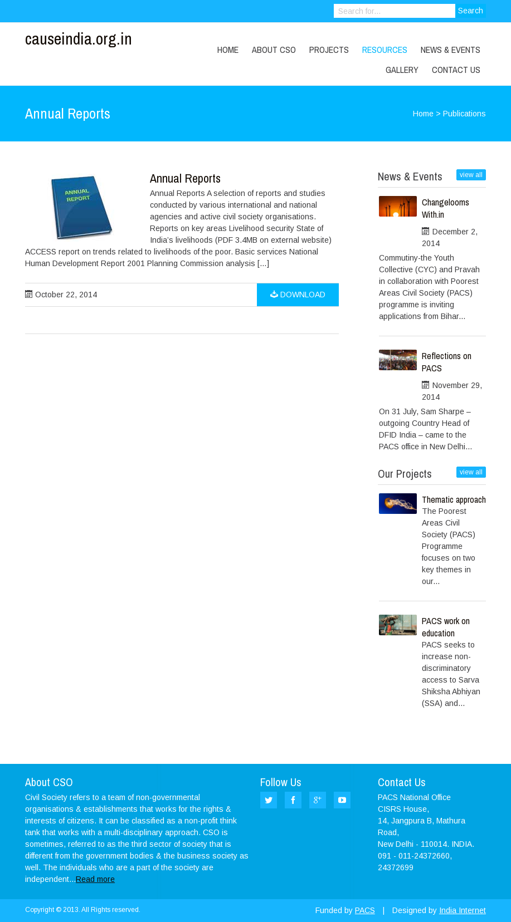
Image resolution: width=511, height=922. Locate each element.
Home (228, 49)
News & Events (450, 49)
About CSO (274, 49)
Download (297, 294)
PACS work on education (446, 627)
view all (471, 175)
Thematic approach (454, 499)
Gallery (402, 69)
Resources (384, 49)
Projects (329, 49)
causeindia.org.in (78, 38)
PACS (365, 910)
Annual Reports (185, 178)
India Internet (462, 910)
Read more (95, 879)
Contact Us (456, 69)
